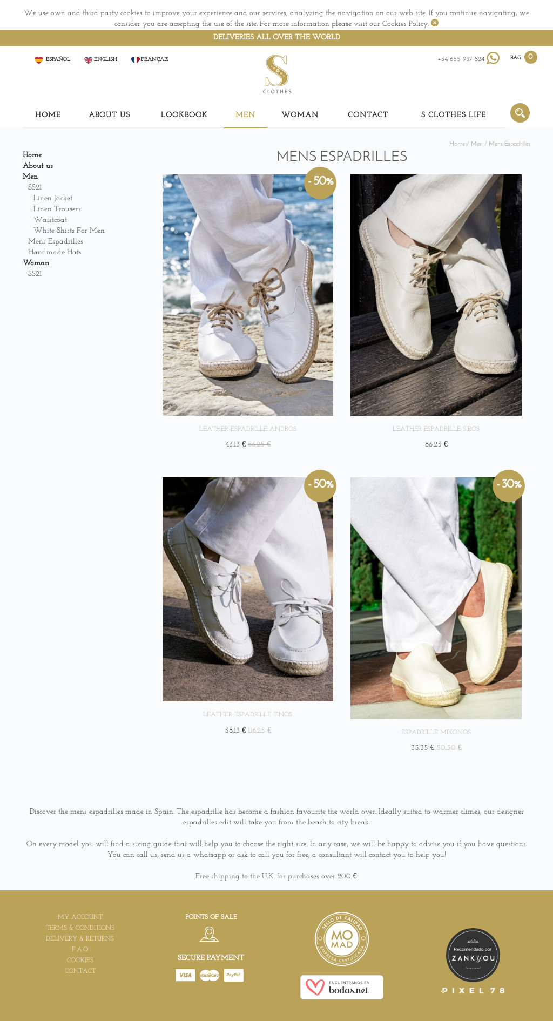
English (100, 60)
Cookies (80, 960)
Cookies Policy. (405, 24)
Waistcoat (50, 220)
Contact (368, 115)
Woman (300, 115)
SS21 (35, 188)
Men (245, 115)
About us (109, 115)
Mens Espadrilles (55, 242)
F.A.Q (80, 949)
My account (80, 917)
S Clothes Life (453, 115)
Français (149, 60)
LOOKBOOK (184, 115)
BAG (516, 58)
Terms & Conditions (80, 928)
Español (51, 60)
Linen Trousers (57, 209)
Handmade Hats (55, 252)
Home (48, 115)
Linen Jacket (52, 198)
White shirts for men (69, 231)
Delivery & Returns (80, 939)
